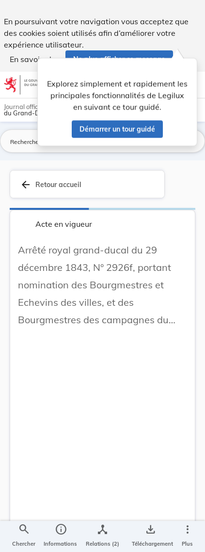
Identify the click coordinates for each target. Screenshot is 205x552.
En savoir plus (35, 59)
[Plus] (187, 536)
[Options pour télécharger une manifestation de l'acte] (150, 536)
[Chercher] (23, 536)
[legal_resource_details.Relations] (102, 536)
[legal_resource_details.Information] (60, 536)
